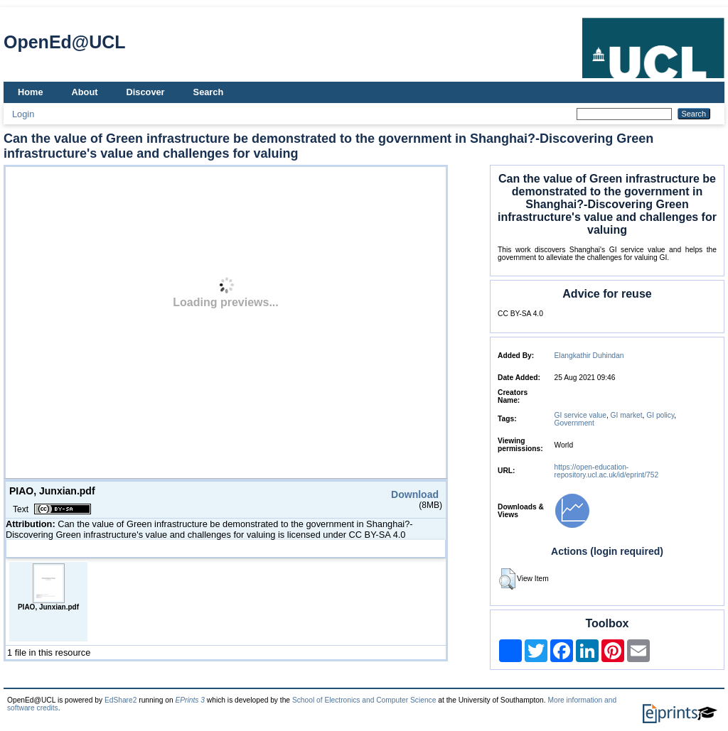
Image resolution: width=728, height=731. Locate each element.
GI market (627, 415)
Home (30, 92)
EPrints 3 (190, 700)
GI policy (660, 415)
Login (23, 114)
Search (208, 92)
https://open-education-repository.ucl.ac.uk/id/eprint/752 (607, 471)
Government (574, 423)
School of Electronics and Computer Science (364, 700)
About (85, 92)
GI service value (580, 415)
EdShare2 (121, 700)
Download (415, 494)
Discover (146, 92)
